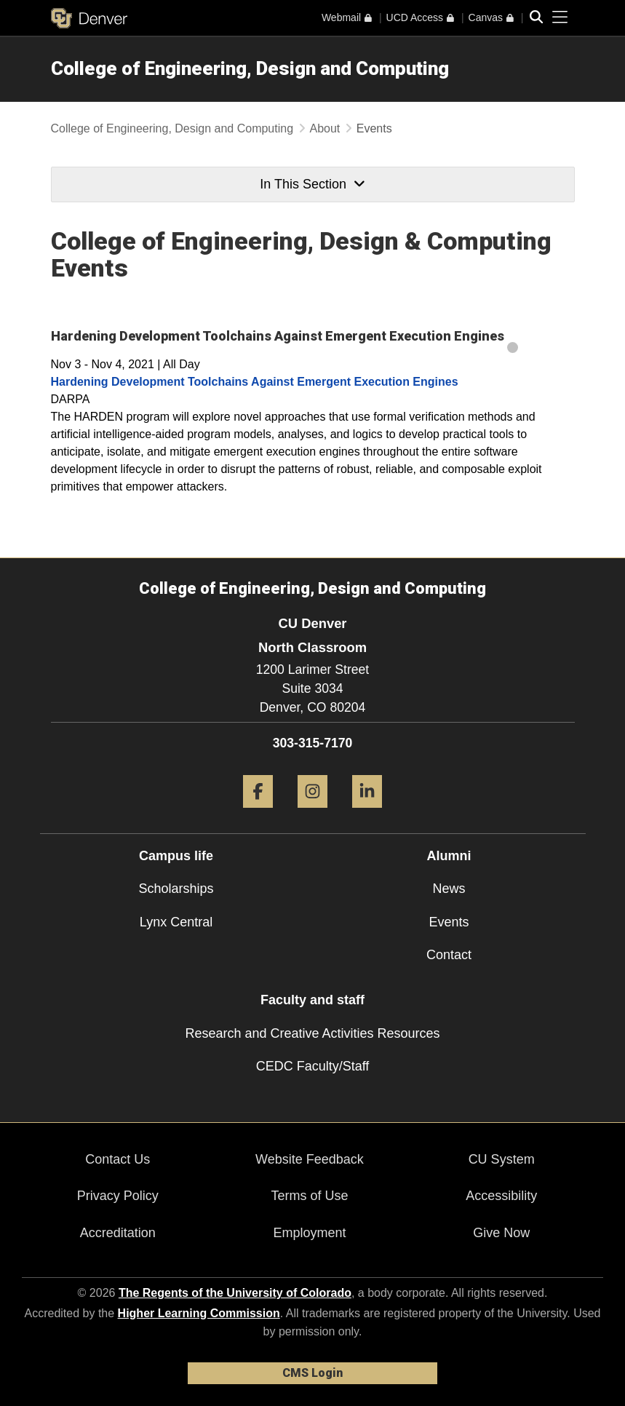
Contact (448, 955)
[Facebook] (258, 813)
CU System (502, 1159)
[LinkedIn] (367, 813)
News (448, 888)
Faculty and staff (312, 1000)
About (325, 128)
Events (449, 922)
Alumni (449, 856)
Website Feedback (309, 1159)
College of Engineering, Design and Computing (250, 68)
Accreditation (118, 1233)
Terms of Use (309, 1195)
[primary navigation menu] (560, 17)
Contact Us (117, 1159)
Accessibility (501, 1195)
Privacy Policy (118, 1195)
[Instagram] (312, 813)
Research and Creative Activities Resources (312, 1033)
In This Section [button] (312, 184)
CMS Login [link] (312, 1373)
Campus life (176, 856)
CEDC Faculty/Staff (313, 1066)
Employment (309, 1233)
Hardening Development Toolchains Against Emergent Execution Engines (254, 382)
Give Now (501, 1233)
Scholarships (175, 888)
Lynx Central (176, 922)
